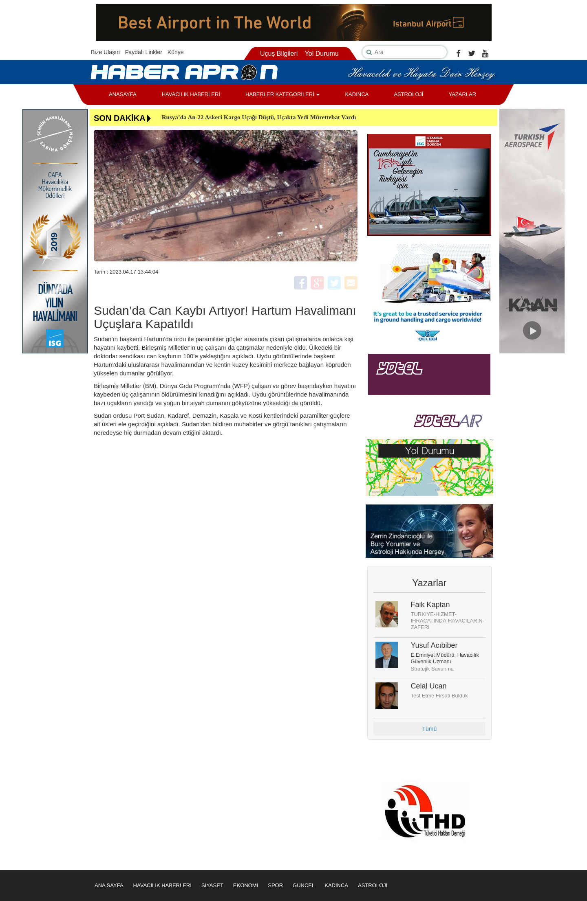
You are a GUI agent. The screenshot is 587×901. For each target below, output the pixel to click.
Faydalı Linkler (143, 52)
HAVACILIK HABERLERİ (191, 94)
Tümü (429, 729)
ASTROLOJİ (408, 94)
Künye (176, 52)
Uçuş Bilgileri (279, 53)
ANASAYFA (123, 94)
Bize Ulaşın (105, 52)
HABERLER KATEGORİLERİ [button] (282, 94)
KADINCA (357, 94)
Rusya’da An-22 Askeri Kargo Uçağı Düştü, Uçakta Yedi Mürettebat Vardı (259, 117)
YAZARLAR (462, 94)
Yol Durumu (322, 53)
